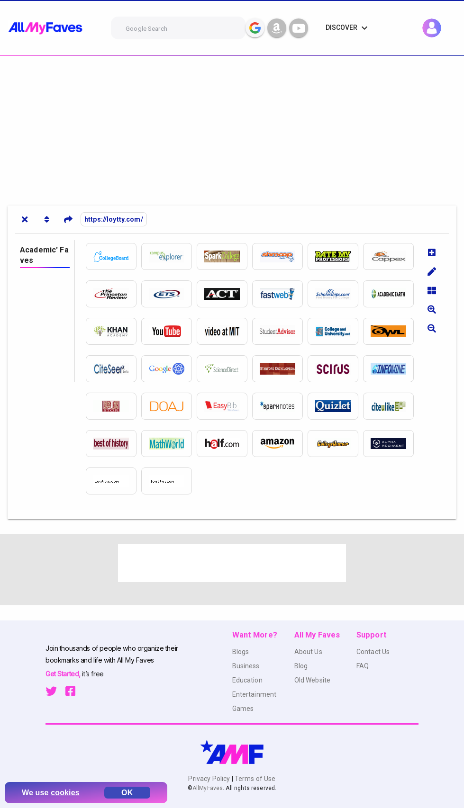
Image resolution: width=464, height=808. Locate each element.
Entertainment (254, 694)
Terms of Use (254, 778)
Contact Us (373, 651)
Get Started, (63, 674)
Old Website (312, 680)
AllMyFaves (207, 788)
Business (246, 666)
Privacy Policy (209, 778)
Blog (301, 666)
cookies (65, 793)
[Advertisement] (232, 127)
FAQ (362, 666)
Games (243, 708)
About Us (308, 651)
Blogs (240, 651)
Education (247, 680)
